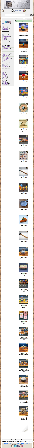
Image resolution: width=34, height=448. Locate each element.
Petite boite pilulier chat (24, 386)
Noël (4, 43)
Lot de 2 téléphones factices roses (24, 323)
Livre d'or (6, 10)
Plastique (4, 76)
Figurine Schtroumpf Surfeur (23, 52)
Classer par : (25, 441)
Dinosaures (5, 37)
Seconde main (5, 29)
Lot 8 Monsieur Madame (23, 99)
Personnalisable (6, 41)
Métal (4, 70)
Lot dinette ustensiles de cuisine (24, 291)
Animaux (4, 38)
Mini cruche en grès (23, 258)
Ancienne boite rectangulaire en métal (24, 275)
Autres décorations (6, 55)
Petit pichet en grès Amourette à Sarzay (23, 419)
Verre (4, 74)
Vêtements (5, 64)
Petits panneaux (6, 54)
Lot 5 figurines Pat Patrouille (24, 307)
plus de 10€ (5, 84)
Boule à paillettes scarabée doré (23, 36)
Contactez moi (28, 443)
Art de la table (5, 57)
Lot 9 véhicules (23, 67)
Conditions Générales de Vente (9, 443)
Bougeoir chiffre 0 (24, 115)
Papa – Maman (5, 33)
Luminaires (5, 50)
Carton (4, 75)
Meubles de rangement (7, 49)
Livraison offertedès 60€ (18, 10)
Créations (4, 27)
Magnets (4, 60)
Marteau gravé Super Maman (24, 179)
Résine (4, 78)
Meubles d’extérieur (6, 48)
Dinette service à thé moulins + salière (24, 371)
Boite (4, 65)
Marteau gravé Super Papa (23, 242)
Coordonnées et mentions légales (19, 443)
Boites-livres (5, 52)
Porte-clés (5, 59)
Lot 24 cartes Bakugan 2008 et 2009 (24, 163)
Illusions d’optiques (6, 36)
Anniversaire (5, 34)
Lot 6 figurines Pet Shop (24, 402)
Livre (4, 72)
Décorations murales (6, 53)
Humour (4, 35)
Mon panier (29, 10)
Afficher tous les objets (6, 23)
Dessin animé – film (6, 40)
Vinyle (4, 71)
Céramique (5, 77)
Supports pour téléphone (7, 58)
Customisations (5, 28)
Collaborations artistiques (7, 42)
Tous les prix (5, 81)
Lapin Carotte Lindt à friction (24, 227)
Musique (4, 63)
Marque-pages (5, 61)
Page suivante (24, 434)
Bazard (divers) (5, 66)
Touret (4, 73)
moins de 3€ (5, 82)
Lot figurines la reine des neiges (23, 339)
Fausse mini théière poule (23, 354)
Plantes (4, 39)
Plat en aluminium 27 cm (23, 210)
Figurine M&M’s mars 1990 (24, 83)
